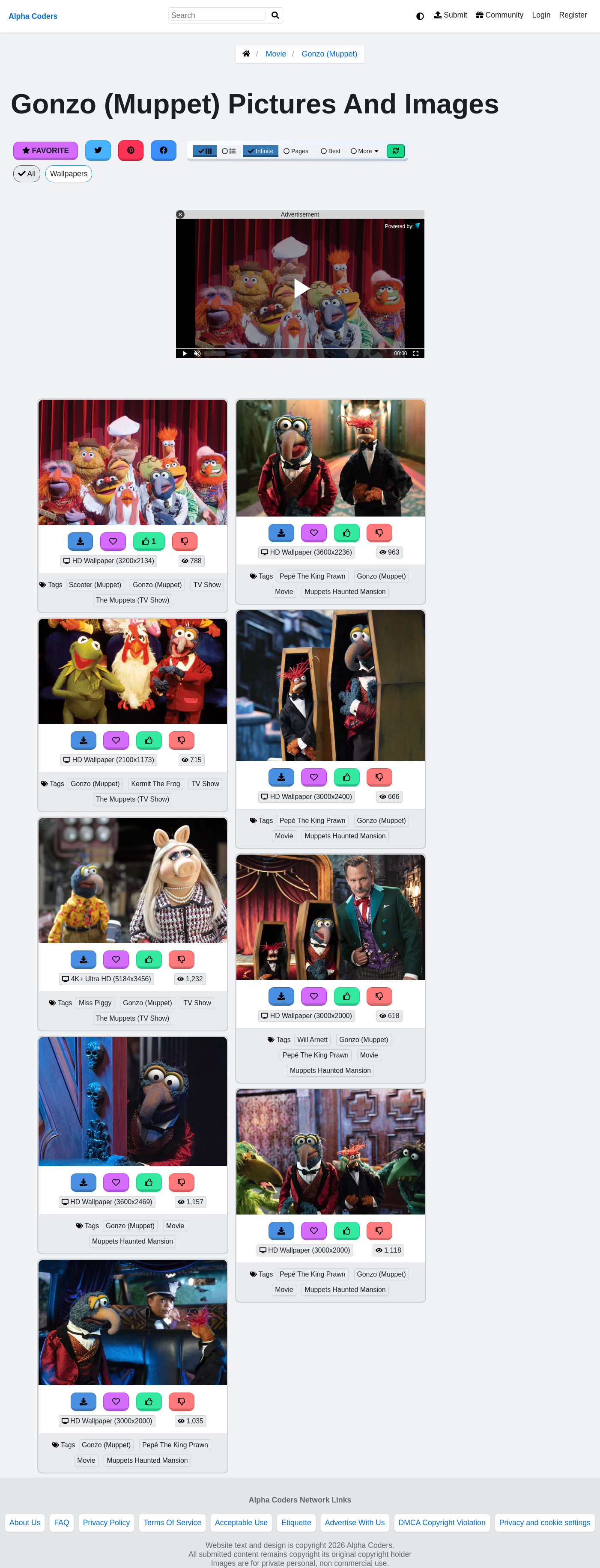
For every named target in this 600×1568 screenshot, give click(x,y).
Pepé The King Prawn (175, 1445)
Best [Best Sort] (330, 151)
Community (499, 15)
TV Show (207, 584)
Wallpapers (68, 173)
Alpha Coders (33, 16)
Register (573, 15)
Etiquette (296, 1522)
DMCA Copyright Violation (442, 1522)
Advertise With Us (355, 1522)
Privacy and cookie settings (545, 1522)
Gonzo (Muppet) (330, 54)
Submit (450, 15)
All (27, 173)
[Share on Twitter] (98, 150)
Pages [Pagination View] (296, 151)
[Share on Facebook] (163, 150)
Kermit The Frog (155, 783)
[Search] (275, 16)
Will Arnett (312, 1039)
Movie (276, 54)
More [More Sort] (365, 151)
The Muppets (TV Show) (133, 600)
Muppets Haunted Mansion (132, 1241)
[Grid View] (205, 151)
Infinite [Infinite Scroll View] (260, 151)
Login (541, 15)
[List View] (229, 151)
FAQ (61, 1522)
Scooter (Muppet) (95, 584)
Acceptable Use (241, 1522)
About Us (24, 1522)
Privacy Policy (106, 1522)
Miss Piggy (95, 1003)
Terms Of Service (172, 1522)
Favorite (45, 150)
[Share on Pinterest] (131, 150)
